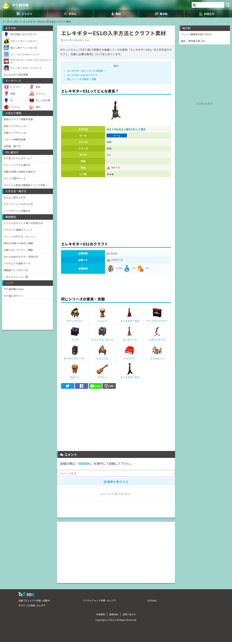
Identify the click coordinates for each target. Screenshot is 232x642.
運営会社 (113, 614)
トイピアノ (130, 358)
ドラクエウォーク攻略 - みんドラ (99, 600)
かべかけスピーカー (75, 358)
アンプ (75, 339)
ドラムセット (157, 358)
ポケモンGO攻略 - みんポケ (32, 605)
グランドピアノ (74, 321)
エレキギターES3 (129, 377)
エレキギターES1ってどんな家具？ (86, 70)
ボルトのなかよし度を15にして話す (126, 129)
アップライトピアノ (157, 321)
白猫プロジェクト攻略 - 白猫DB (34, 600)
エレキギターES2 (129, 321)
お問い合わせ (129, 614)
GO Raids (152, 600)
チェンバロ (102, 358)
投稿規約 (84, 463)
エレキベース (130, 339)
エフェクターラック (102, 339)
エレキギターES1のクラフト (82, 75)
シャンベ (102, 321)
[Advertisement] (116, 208)
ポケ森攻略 (20, 4)
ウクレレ (102, 377)
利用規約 (100, 614)
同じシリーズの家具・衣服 (81, 79)
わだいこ (75, 377)
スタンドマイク (157, 339)
